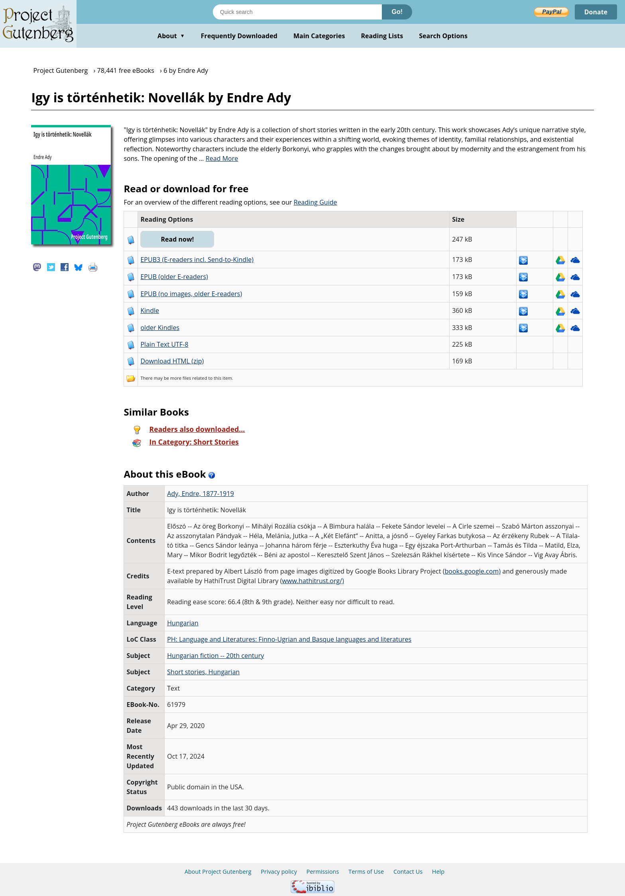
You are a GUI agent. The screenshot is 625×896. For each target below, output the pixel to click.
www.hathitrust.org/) (313, 580)
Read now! (177, 239)
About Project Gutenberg (218, 871)
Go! (397, 11)
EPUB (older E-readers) (174, 276)
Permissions (323, 871)
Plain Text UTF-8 (164, 344)
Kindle (149, 310)
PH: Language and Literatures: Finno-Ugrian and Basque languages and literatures (289, 639)
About (171, 36)
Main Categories (319, 35)
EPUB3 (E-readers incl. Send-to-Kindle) (197, 259)
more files (180, 378)
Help (438, 871)
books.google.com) (472, 571)
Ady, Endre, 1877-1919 (200, 493)
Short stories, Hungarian (203, 672)
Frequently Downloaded (239, 35)
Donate (595, 12)
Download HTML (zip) (172, 361)
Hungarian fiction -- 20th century (215, 655)
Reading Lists (382, 35)
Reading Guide (315, 202)
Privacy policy (279, 871)
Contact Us (408, 871)
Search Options (443, 35)
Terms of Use (366, 871)
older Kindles (159, 327)
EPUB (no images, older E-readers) (191, 293)
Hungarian (183, 623)
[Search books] (297, 12)
